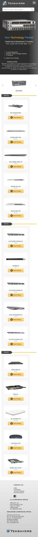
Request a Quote (12, 61)
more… (30, 43)
